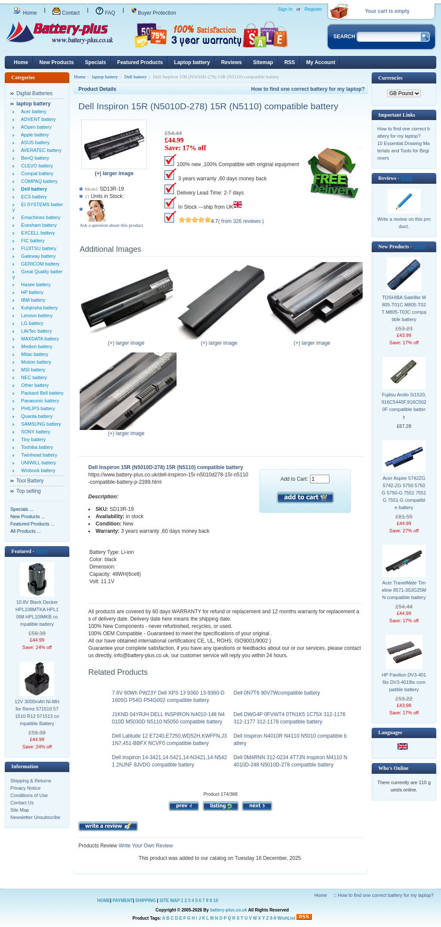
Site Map (19, 810)
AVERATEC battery (40, 150)
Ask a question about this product (111, 225)
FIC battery (32, 240)
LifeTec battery (35, 331)
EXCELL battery (37, 232)
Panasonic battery (39, 400)
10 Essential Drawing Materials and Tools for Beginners (403, 151)
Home (25, 13)
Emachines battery (39, 217)
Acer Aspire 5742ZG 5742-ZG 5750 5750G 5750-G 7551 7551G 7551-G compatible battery (404, 493)
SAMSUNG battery (40, 423)
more (41, 551)
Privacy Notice (25, 788)
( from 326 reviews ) (241, 221)
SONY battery (34, 431)
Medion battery (36, 346)
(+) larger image (128, 340)
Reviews (231, 62)
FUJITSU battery (37, 248)
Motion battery (35, 362)
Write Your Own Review (145, 846)
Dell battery (135, 76)
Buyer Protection (153, 13)
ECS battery (33, 196)
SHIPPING (145, 900)
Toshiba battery (36, 447)
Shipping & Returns (30, 780)
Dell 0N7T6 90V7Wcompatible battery (276, 693)
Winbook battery (37, 470)
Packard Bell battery (41, 393)
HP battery (31, 292)
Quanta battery (36, 416)
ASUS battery (34, 142)
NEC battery (33, 377)
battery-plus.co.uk (228, 910)
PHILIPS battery (37, 408)
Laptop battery (192, 62)
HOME (103, 900)
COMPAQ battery (38, 181)
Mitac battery (33, 354)
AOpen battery (35, 127)
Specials (95, 62)
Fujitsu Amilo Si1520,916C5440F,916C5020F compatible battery (404, 405)
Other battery (34, 385)
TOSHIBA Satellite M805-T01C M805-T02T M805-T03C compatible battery (404, 308)
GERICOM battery (39, 263)
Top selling (28, 491)
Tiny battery (32, 439)
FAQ (105, 13)
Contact (66, 13)
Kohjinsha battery (38, 307)
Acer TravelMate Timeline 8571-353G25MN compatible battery (404, 590)
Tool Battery (29, 481)
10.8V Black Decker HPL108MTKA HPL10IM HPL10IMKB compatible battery (37, 613)
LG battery (31, 323)
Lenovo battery (36, 315)
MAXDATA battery (39, 338)
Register (313, 9)
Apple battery (34, 134)
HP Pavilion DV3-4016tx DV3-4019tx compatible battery (404, 682)
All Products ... (25, 531)
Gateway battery (37, 256)
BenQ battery (34, 158)
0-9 (273, 918)
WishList (286, 918)
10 (215, 900)
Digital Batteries (34, 93)
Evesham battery (38, 225)
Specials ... (22, 509)
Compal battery (36, 173)
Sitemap (263, 62)
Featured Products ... (32, 523)
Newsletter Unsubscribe (35, 817)
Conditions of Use (29, 795)
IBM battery (32, 300)
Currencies (390, 78)
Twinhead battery (38, 454)
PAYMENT (122, 900)
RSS (289, 62)
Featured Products (140, 62)
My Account (320, 62)
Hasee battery (35, 284)
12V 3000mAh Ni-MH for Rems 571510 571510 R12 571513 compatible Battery (37, 712)
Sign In (285, 9)
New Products (56, 62)
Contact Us (22, 802)
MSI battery (32, 369)
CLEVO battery (36, 165)
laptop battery (105, 76)
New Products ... (27, 516)
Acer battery (33, 111)
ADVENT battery (37, 119)
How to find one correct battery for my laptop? (308, 89)
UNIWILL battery (37, 462)
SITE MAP (169, 900)
